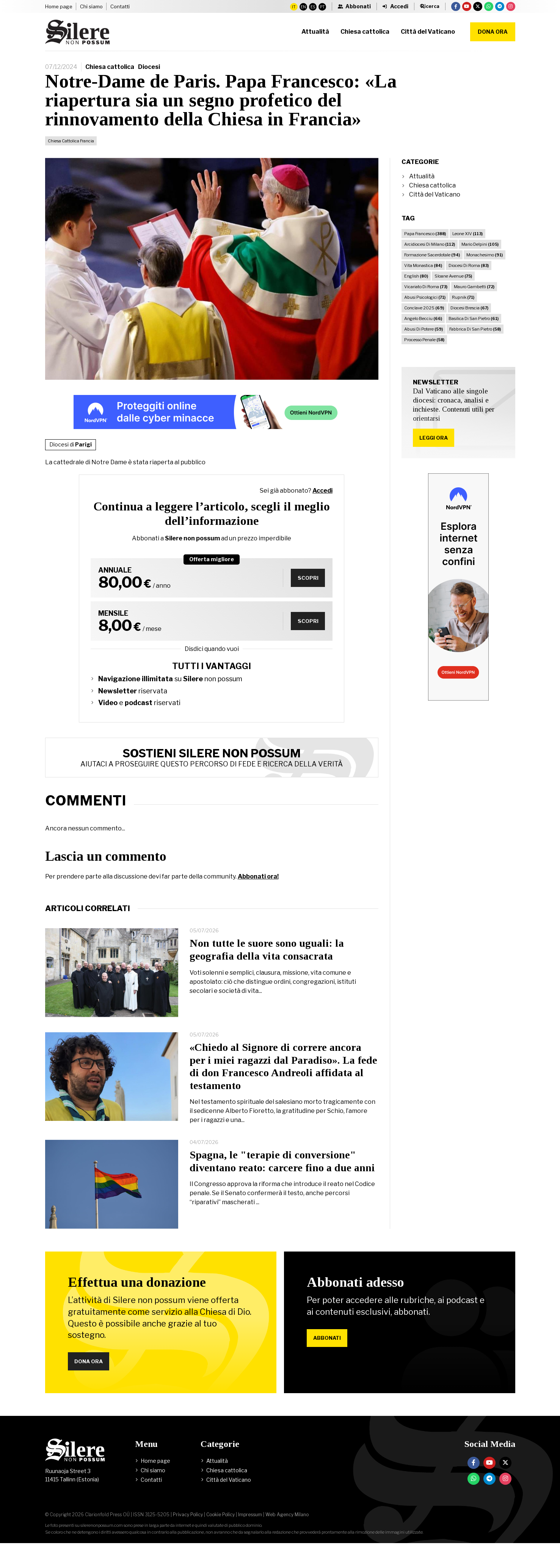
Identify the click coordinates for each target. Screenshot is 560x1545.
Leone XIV (467, 233)
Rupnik (463, 297)
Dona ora (493, 31)
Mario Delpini (480, 244)
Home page (58, 6)
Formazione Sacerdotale (432, 255)
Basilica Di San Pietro (474, 318)
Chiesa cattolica (109, 66)
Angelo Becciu (423, 318)
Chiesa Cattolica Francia (71, 141)
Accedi (322, 490)
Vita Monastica (423, 265)
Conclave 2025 (424, 308)
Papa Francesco (425, 233)
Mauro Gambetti (474, 286)
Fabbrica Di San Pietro (475, 329)
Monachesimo (484, 255)
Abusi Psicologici (424, 297)
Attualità (422, 176)
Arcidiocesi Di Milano (429, 244)
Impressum (250, 1516)
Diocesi (149, 66)
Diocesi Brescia (469, 308)
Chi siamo (91, 6)
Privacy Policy (188, 1516)
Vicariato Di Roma (425, 286)
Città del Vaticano (434, 194)
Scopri (306, 577)
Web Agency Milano (287, 1516)
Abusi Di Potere (423, 329)
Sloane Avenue (453, 276)
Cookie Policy (220, 1516)
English (416, 276)
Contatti (120, 6)
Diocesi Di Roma (469, 265)
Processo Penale (424, 339)
